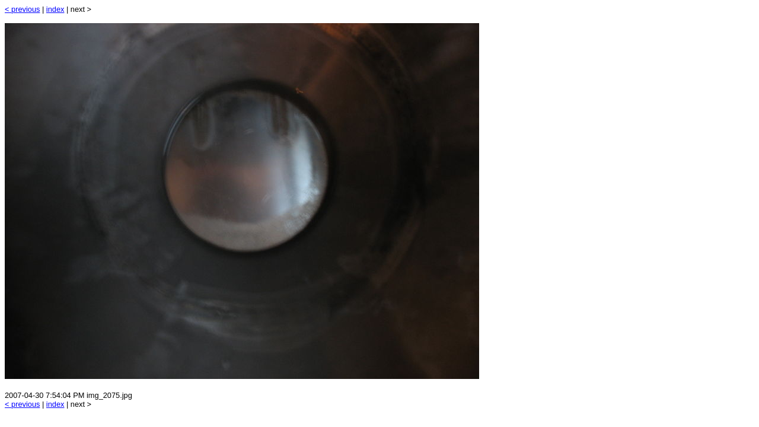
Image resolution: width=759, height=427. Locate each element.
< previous (22, 9)
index (55, 9)
